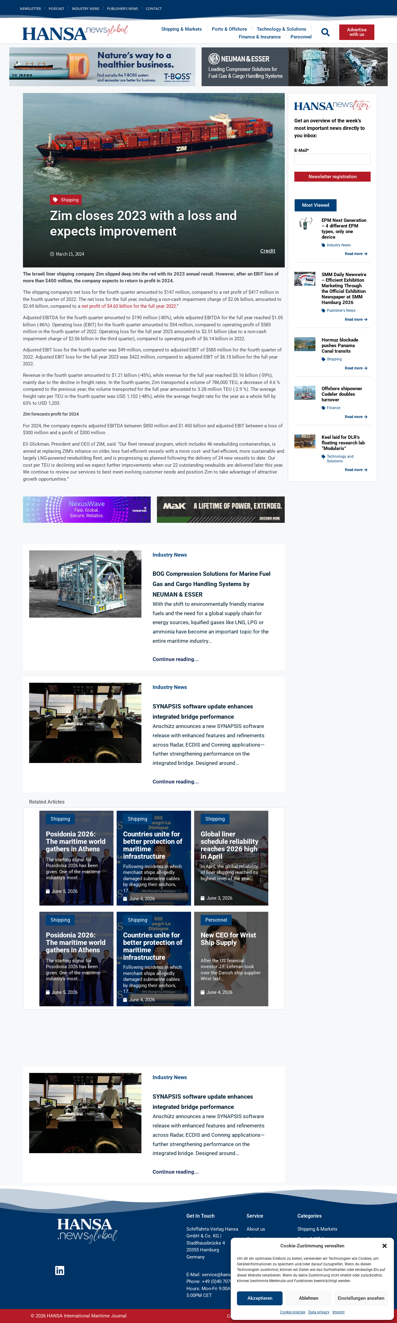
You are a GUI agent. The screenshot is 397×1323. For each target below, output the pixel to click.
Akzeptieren (260, 1298)
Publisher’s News (122, 8)
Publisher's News (341, 310)
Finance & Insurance (260, 37)
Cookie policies (292, 1312)
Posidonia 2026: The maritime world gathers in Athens (75, 841)
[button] (384, 1246)
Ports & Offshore (229, 29)
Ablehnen (308, 1298)
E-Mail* (301, 150)
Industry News (85, 8)
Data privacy (318, 1312)
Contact (154, 8)
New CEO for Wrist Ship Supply (228, 938)
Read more (356, 254)
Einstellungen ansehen (361, 1298)
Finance (333, 408)
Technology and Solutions (340, 458)
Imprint (338, 1312)
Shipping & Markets (181, 29)
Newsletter (30, 8)
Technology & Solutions (281, 29)
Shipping (69, 200)
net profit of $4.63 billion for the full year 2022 (129, 306)
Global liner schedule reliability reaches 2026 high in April (229, 845)
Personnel (301, 37)
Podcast (56, 8)
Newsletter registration (333, 176)
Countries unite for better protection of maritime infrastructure (152, 845)
